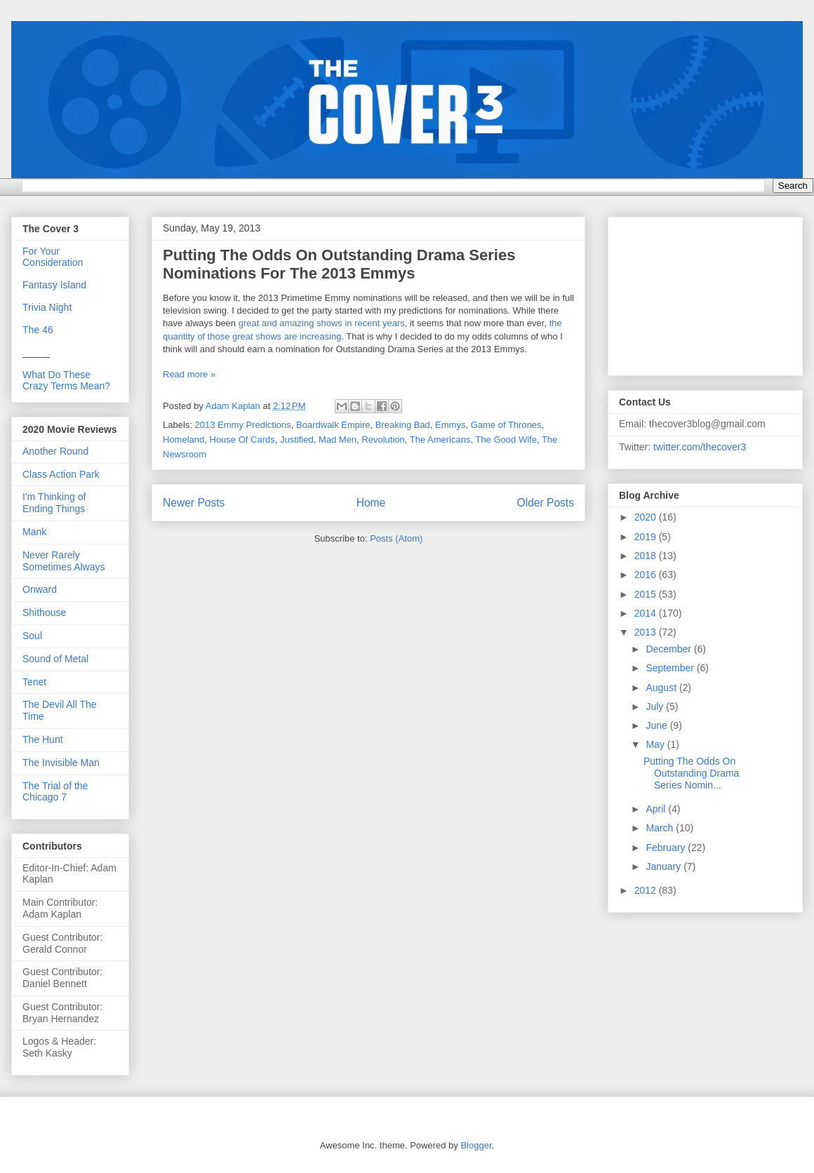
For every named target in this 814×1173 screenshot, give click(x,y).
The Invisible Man (61, 762)
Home (371, 503)
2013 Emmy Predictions (243, 425)
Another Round (55, 451)
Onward (39, 589)
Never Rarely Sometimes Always (63, 560)
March (661, 827)
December (669, 649)
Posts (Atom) (396, 538)
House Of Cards (242, 439)
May (656, 744)
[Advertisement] (689, 292)
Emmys (450, 425)
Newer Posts (194, 503)
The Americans (440, 439)
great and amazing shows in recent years (322, 323)
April (657, 809)
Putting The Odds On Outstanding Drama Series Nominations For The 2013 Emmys (339, 264)
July (656, 706)
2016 (646, 574)
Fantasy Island (54, 284)
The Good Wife (505, 439)
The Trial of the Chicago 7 (55, 791)
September (671, 667)
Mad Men (337, 439)
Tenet (34, 682)
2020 (646, 517)
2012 (646, 890)
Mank (34, 531)
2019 (646, 536)
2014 (646, 613)
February (667, 847)
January (664, 866)
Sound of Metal (55, 658)
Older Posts (545, 503)
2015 (646, 594)
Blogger (475, 1145)
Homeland (183, 439)
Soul (32, 635)
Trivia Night (47, 307)
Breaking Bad (402, 425)
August (662, 687)
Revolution (382, 439)
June (657, 725)
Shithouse (44, 612)
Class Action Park (61, 474)
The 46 (37, 329)
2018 (646, 555)
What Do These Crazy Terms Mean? (66, 380)
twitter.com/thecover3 (699, 447)
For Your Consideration (52, 257)
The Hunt (42, 739)
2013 (646, 632)
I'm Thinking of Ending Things (54, 502)
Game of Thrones (506, 425)
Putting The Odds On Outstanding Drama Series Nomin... (691, 773)
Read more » (189, 374)
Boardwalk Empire (333, 425)
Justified (297, 439)
